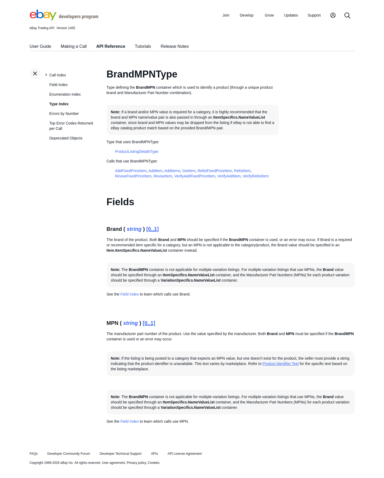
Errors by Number (64, 113)
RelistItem (242, 171)
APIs (154, 454)
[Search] (347, 16)
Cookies (153, 463)
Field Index (58, 85)
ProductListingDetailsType (136, 151)
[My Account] (333, 16)
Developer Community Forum (68, 454)
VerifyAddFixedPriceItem (194, 176)
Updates (291, 15)
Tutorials (143, 46)
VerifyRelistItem (256, 176)
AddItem (155, 171)
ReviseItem (162, 176)
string (134, 229)
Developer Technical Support (120, 454)
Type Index (59, 104)
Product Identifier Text (280, 364)
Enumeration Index (65, 94)
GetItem (189, 171)
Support (314, 15)
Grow (269, 15)
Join (226, 15)
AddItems (172, 171)
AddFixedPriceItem (131, 171)
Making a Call (74, 46)
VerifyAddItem (229, 176)
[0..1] (152, 229)
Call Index (57, 75)
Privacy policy (136, 463)
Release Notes (175, 46)
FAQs (34, 454)
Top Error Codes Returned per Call (71, 126)
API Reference (110, 46)
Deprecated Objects (66, 138)
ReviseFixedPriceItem (133, 176)
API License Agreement (185, 454)
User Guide (40, 46)
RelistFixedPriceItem (214, 171)
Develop (246, 15)
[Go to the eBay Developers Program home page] (64, 19)
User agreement (113, 463)
